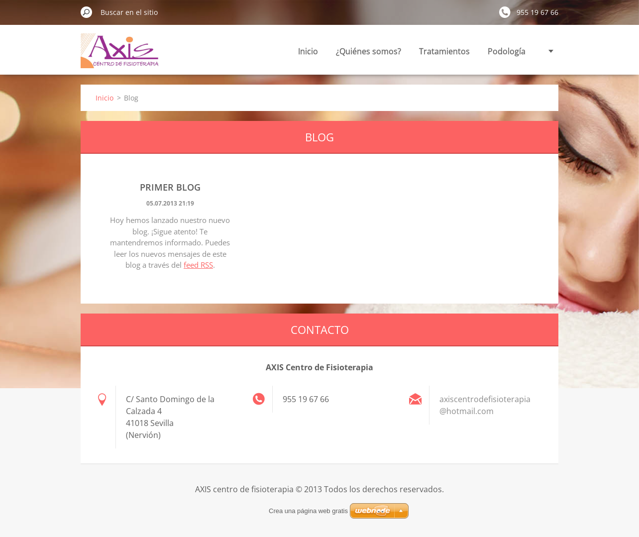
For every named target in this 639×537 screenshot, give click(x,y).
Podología (507, 51)
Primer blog (170, 187)
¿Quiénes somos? (368, 51)
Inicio (308, 51)
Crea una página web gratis (308, 511)
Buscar (87, 12)
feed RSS (198, 265)
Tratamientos (444, 51)
